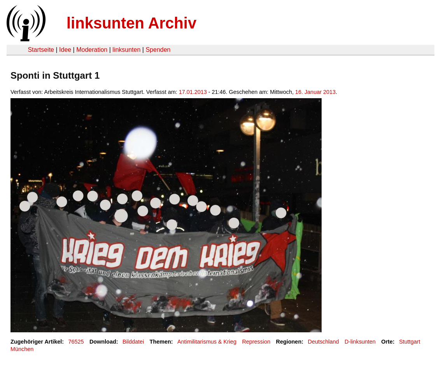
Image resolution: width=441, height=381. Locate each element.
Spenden (157, 49)
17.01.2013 (193, 92)
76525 (76, 342)
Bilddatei (133, 342)
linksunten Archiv (131, 23)
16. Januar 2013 (315, 92)
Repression (256, 342)
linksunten (126, 49)
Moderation (91, 49)
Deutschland (323, 342)
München (21, 349)
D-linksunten (360, 342)
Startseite (41, 49)
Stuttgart (409, 342)
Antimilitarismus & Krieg (206, 342)
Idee (65, 49)
